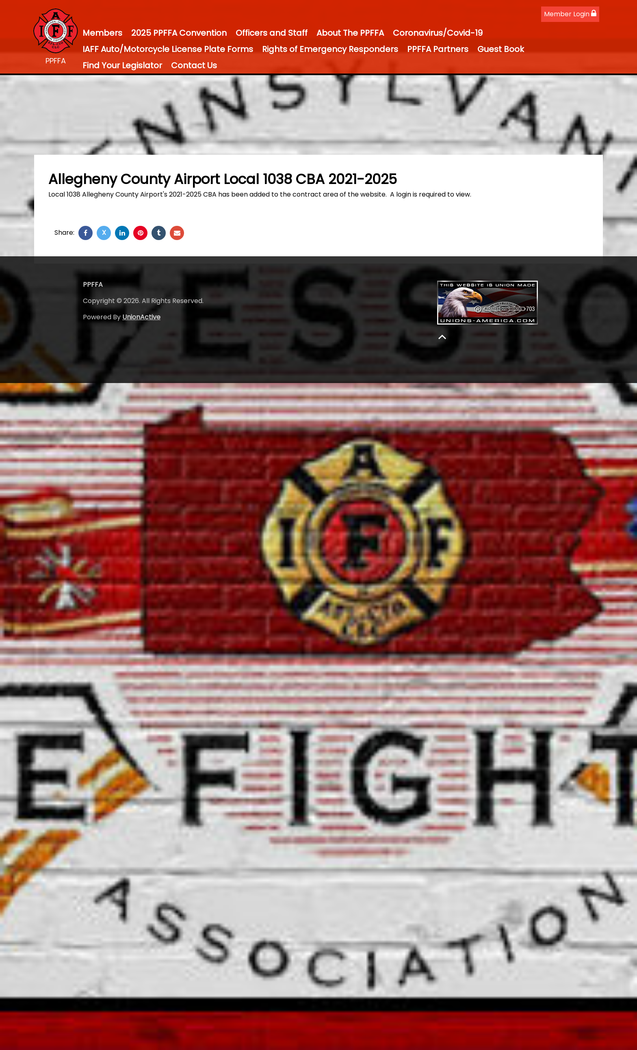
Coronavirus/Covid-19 (438, 33)
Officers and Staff (272, 33)
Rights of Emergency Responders (330, 49)
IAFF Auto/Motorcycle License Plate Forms (167, 49)
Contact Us (194, 65)
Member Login (570, 14)
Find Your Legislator (122, 65)
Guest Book (500, 49)
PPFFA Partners (437, 49)
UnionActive (141, 317)
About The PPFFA (350, 33)
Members (102, 33)
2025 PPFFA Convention (179, 33)
